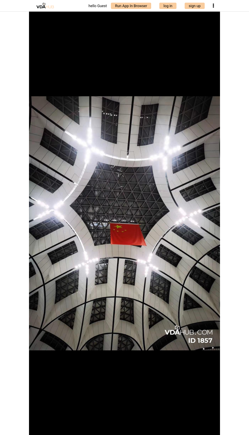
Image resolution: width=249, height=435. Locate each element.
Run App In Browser (131, 6)
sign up (195, 6)
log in (167, 6)
